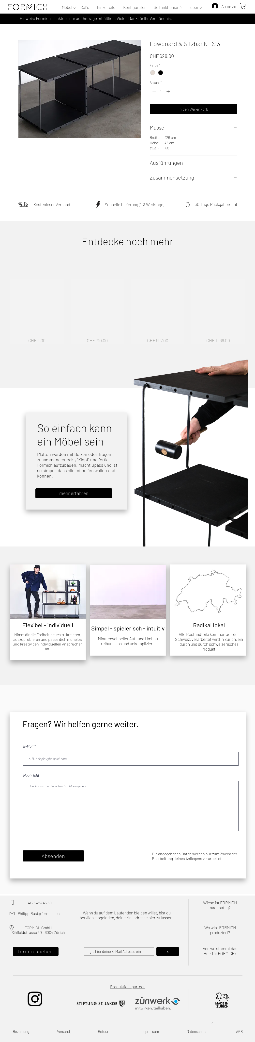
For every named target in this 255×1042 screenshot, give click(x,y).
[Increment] (168, 91)
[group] (127, 311)
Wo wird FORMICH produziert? (220, 930)
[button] (67, 7)
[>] (167, 951)
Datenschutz (197, 1031)
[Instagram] (35, 999)
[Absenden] (53, 855)
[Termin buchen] (36, 951)
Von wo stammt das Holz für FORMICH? (220, 951)
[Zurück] (14, 591)
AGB (239, 1031)
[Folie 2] (45, 612)
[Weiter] (82, 591)
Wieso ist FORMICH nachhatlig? (220, 905)
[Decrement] (153, 91)
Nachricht (31, 775)
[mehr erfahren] (73, 493)
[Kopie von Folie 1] (51, 612)
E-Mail (28, 746)
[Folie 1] (40, 612)
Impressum (150, 1031)
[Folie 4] (56, 612)
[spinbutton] (161, 91)
